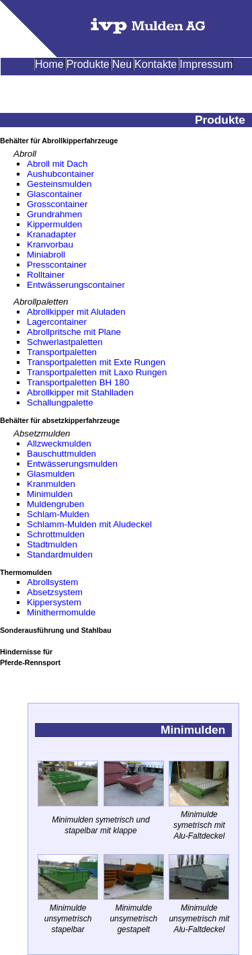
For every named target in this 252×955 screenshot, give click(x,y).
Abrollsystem (52, 582)
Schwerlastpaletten (65, 342)
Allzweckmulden (59, 443)
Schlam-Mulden (58, 514)
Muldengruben (55, 504)
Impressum (206, 64)
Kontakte (155, 64)
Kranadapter (51, 234)
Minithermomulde (61, 612)
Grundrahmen (54, 214)
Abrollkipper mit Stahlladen (80, 392)
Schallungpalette (60, 402)
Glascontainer (54, 194)
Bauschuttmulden (61, 454)
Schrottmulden (56, 534)
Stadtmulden (52, 544)
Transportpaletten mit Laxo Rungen (97, 372)
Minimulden (50, 494)
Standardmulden (60, 554)
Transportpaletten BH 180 (78, 382)
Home (49, 64)
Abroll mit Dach (57, 164)
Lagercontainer (57, 322)
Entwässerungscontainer (76, 285)
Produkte (88, 64)
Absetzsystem (55, 592)
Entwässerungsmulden (72, 464)
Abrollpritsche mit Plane (74, 332)
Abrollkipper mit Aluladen (76, 312)
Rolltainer (46, 275)
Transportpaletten (62, 352)
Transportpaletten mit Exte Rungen (96, 362)
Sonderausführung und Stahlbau (56, 630)
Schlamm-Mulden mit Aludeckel (89, 524)
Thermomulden (26, 572)
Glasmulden (51, 474)
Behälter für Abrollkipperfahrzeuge (59, 141)
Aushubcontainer (60, 174)
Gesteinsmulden (59, 184)
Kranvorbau (50, 244)
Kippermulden (54, 224)
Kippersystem (54, 602)
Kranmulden (51, 484)
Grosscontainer (57, 204)
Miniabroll (46, 255)
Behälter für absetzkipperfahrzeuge (60, 420)
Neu (122, 64)
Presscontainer (57, 265)
